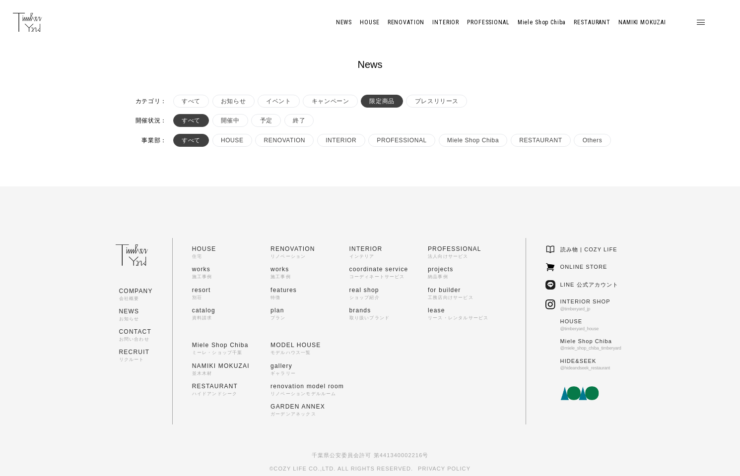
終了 (299, 120)
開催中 (230, 120)
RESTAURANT (540, 140)
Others (593, 140)
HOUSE (232, 140)
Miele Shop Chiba (473, 140)
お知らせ (233, 101)
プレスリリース (437, 101)
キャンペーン (330, 101)
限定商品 (381, 101)
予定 (266, 120)
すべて (191, 101)
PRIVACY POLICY (444, 469)
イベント (278, 101)
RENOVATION (285, 140)
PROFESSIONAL (402, 140)
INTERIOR (341, 140)
